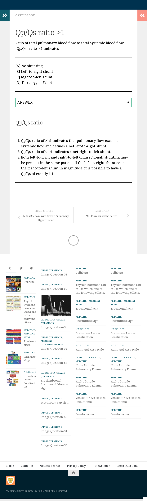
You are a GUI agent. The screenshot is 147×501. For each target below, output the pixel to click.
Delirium (29, 283)
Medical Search (50, 467)
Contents (27, 467)
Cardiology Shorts (88, 359)
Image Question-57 (54, 290)
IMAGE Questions (51, 272)
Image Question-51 (54, 433)
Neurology (30, 374)
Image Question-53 (54, 364)
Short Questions (127, 467)
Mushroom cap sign (55, 404)
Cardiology (25, 17)
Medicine (29, 280)
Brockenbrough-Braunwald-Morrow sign (55, 386)
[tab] (73, 104)
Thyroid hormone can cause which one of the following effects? (30, 314)
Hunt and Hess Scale (90, 351)
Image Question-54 (54, 350)
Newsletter (102, 467)
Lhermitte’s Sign (87, 322)
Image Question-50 (54, 447)
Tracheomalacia (87, 310)
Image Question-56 (54, 329)
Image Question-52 (54, 419)
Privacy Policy (76, 467)
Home (10, 467)
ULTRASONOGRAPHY (52, 346)
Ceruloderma (85, 416)
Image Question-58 (54, 276)
